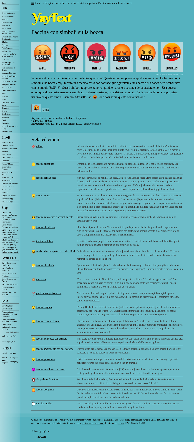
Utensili (5, 192)
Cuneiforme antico (9, 90)
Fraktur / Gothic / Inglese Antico (8, 32)
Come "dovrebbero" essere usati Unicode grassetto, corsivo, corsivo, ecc (9, 217)
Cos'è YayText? (7, 306)
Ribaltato (5, 42)
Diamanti (5, 108)
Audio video (6, 180)
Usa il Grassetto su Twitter (9, 280)
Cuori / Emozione (8, 145)
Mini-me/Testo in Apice (8, 104)
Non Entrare (6, 114)
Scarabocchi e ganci (9, 73)
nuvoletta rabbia (44, 403)
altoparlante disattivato (47, 379)
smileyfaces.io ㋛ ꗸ (9, 336)
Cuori (4, 120)
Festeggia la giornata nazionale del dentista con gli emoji (10, 249)
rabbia (39, 146)
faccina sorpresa (44, 307)
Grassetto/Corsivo (8, 13)
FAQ (5, 300)
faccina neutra (43, 195)
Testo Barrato (7, 22)
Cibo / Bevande (7, 158)
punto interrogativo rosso (48, 293)
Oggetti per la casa (9, 196)
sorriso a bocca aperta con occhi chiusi (55, 251)
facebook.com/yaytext (102, 420)
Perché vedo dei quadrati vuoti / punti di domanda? (9, 314)
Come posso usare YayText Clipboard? (9, 320)
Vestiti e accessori (8, 177)
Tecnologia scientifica (10, 183)
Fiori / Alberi (6, 155)
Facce (4, 100)
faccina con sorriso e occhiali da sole (54, 217)
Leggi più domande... (12, 332)
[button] (32, 4)
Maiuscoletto (6, 51)
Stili (4, 8)
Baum (4, 93)
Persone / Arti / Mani (9, 149)
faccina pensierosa (45, 359)
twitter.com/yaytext (82, 420)
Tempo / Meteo (7, 164)
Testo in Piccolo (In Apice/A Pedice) (9, 55)
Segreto (4, 111)
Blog (5, 207)
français (5, 357)
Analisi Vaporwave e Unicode (10, 226)
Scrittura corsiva (8, 16)
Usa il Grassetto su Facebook (9, 264)
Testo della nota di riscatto (8, 69)
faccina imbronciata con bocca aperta (54, 349)
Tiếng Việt (14, 362)
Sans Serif (5, 59)
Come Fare (9, 258)
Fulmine (5, 97)
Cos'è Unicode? (7, 309)
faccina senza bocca (46, 177)
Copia (46, 109)
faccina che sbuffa (45, 265)
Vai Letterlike (7, 87)
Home (4, 3)
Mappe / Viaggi (7, 199)
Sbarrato (5, 19)
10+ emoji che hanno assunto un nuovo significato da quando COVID (10, 233)
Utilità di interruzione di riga (10, 127)
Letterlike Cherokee (9, 81)
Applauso (5, 117)
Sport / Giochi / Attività (7, 173)
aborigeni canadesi (9, 84)
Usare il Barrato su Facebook (9, 274)
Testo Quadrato (7, 48)
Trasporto (5, 161)
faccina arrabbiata (45, 163)
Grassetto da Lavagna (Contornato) (10, 38)
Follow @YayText (8, 341)
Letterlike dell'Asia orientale (9, 77)
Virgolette (5, 123)
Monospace (6, 25)
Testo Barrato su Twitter (8, 288)
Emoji (6, 137)
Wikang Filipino (5, 362)
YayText (42, 436)
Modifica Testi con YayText (9, 293)
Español (13, 353)
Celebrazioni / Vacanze (7, 168)
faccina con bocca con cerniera (51, 338)
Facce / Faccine (7, 142)
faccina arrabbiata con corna (50, 369)
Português (14, 357)
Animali (5, 152)
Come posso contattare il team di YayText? (9, 327)
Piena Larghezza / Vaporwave (8, 63)
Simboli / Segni (7, 202)
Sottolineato (6, 28)
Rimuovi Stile (7, 131)
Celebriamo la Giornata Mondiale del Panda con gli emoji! (10, 242)
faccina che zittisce (45, 227)
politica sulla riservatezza (93, 423)
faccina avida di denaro (48, 321)
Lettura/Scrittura (8, 187)
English (4, 353)
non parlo (41, 279)
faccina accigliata (45, 389)
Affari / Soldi (7, 189)
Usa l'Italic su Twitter (10, 284)
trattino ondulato (44, 241)
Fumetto (5, 45)
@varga (121, 423)
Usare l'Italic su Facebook (7, 269)
